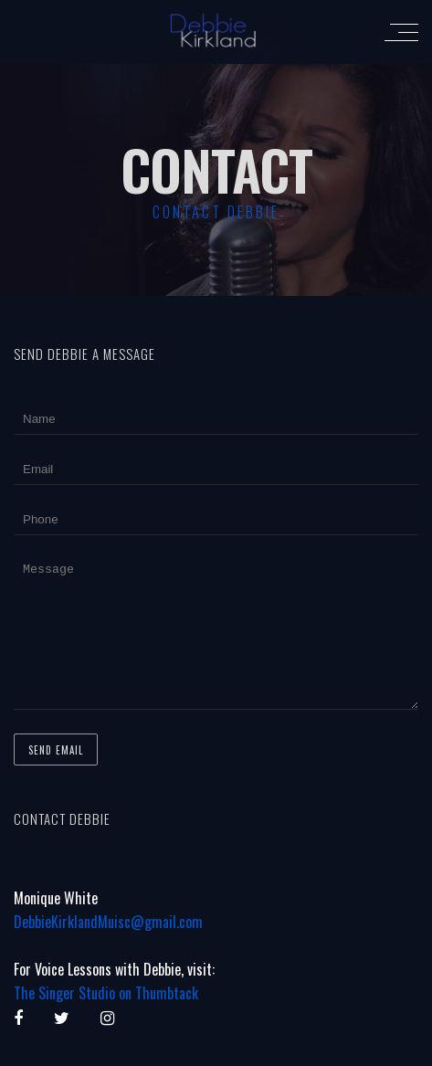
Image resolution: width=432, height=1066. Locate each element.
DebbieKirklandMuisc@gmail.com (108, 949)
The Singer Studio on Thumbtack (106, 1020)
